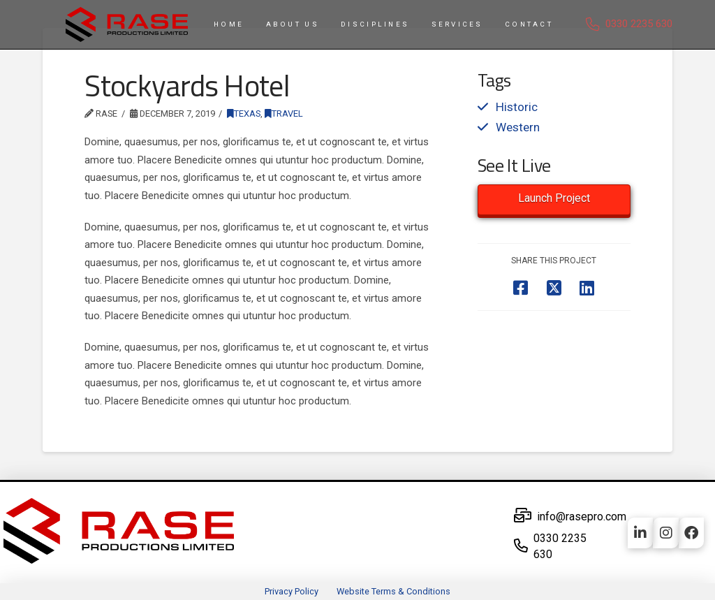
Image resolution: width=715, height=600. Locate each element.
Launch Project (554, 198)
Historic (517, 107)
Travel (284, 113)
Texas (243, 113)
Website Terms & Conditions (393, 591)
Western (518, 127)
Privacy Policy (291, 591)
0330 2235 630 (638, 23)
